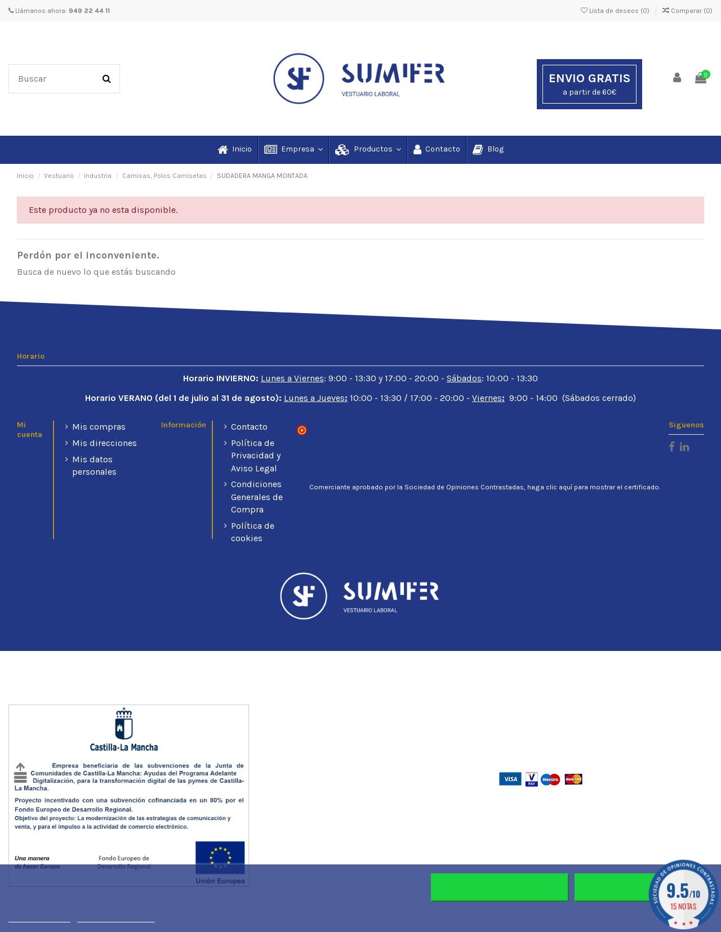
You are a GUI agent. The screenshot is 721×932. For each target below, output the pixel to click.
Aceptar (643, 887)
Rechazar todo (500, 887)
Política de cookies (252, 531)
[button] (292, 150)
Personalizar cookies (116, 917)
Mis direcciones (104, 443)
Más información (39, 917)
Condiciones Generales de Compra (257, 497)
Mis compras (99, 426)
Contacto (249, 426)
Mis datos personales (94, 465)
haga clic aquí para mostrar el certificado (593, 487)
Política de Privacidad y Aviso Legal (256, 456)
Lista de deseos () (616, 11)
